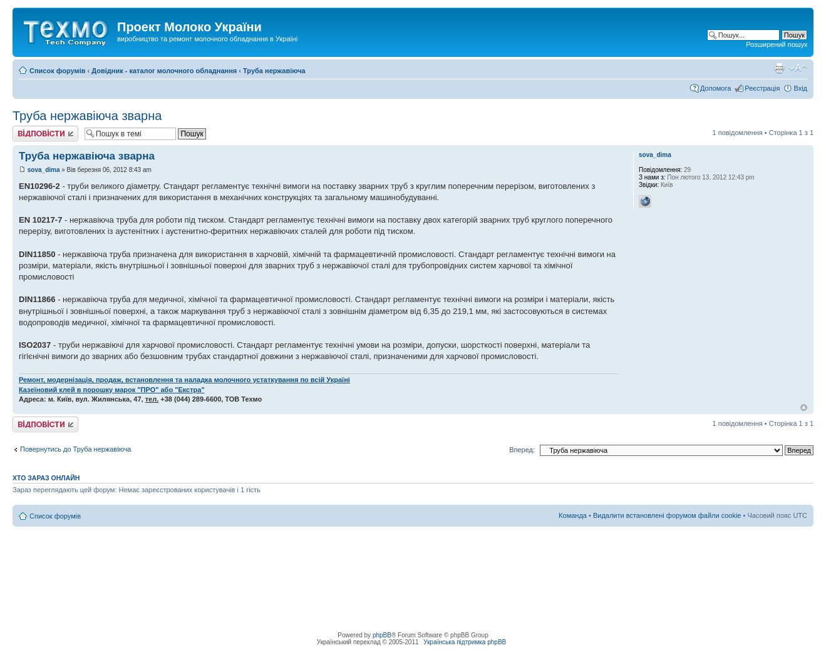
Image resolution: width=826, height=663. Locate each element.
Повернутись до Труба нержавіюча (76, 449)
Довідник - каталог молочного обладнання (164, 70)
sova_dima (44, 169)
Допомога (715, 88)
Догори (803, 407)
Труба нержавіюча (274, 70)
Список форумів (57, 70)
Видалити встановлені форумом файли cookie (667, 515)
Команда (573, 515)
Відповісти (45, 133)
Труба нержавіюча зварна (87, 116)
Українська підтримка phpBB (464, 642)
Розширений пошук (776, 44)
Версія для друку (779, 68)
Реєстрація (762, 88)
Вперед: (522, 449)
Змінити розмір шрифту (798, 68)
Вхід (800, 88)
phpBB (382, 635)
